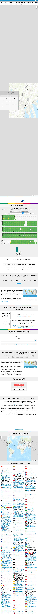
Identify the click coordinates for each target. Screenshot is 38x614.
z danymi (21, 253)
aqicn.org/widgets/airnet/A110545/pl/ (24, 275)
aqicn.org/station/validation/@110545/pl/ (19, 375)
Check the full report (19, 390)
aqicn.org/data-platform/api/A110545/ (24, 286)
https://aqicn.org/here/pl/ (19, 237)
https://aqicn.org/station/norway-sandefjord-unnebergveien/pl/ (19, 243)
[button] (28, 99)
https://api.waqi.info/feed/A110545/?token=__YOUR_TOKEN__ (24, 284)
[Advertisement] (19, 313)
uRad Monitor (23, 219)
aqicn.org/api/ (31, 285)
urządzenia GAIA (4, 260)
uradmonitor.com (19, 221)
